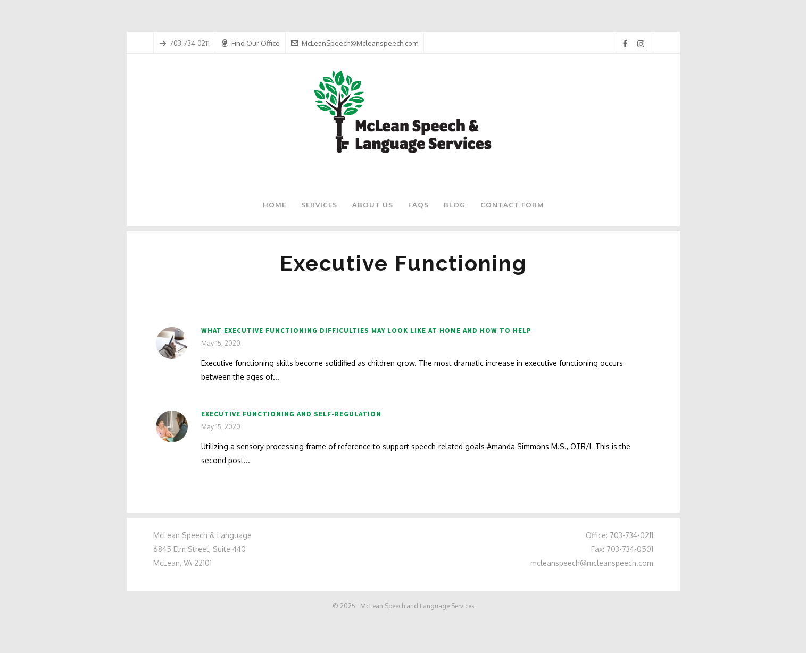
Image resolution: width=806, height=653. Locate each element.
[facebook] (626, 44)
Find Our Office (250, 43)
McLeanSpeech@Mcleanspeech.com (354, 43)
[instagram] (642, 43)
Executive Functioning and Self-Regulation (291, 413)
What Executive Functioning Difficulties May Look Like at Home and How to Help (366, 330)
